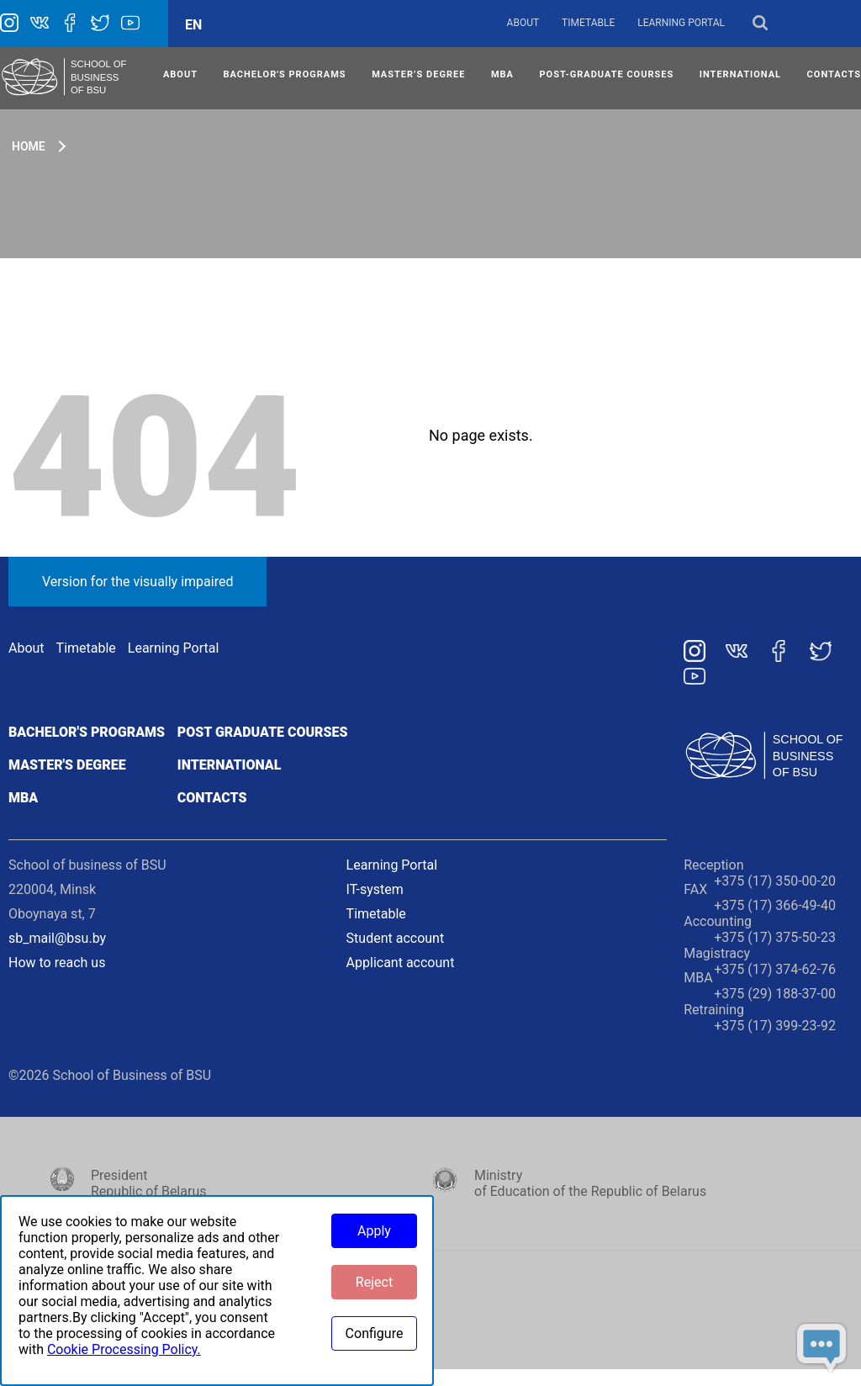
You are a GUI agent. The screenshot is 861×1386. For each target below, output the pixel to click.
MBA (502, 74)
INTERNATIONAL (740, 74)
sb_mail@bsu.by (57, 938)
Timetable (588, 23)
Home (28, 146)
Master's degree (67, 765)
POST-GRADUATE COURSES (607, 74)
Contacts (212, 798)
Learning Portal (681, 23)
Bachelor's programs (86, 732)
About (523, 23)
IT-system (375, 889)
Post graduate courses (262, 732)
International (229, 765)
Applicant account (400, 963)
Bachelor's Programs (285, 74)
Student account (395, 938)
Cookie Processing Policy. (124, 1349)
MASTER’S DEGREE (418, 74)
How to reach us (56, 963)
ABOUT (180, 74)
